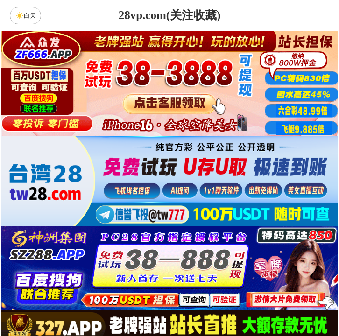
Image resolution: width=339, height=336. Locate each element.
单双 (258, 305)
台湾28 (199, 231)
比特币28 (258, 231)
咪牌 (234, 190)
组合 (80, 305)
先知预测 (248, 255)
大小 (199, 305)
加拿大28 (81, 231)
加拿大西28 (140, 231)
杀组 (140, 305)
